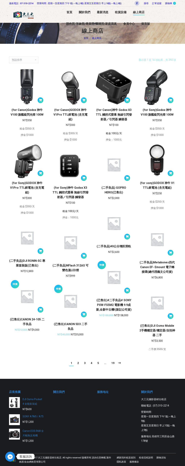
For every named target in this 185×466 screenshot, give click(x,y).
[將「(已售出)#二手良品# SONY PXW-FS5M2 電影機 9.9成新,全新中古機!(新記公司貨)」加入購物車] (127, 290)
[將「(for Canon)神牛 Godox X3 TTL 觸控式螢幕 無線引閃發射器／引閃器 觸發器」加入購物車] (127, 100)
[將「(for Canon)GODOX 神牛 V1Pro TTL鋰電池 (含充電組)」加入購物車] (84, 100)
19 (113, 363)
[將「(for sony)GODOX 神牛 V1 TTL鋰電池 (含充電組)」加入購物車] (170, 173)
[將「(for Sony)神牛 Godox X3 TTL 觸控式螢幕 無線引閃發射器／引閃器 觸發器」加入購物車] (84, 178)
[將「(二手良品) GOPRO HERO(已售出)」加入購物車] (127, 178)
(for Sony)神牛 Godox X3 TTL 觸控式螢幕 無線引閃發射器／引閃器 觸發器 (71, 192)
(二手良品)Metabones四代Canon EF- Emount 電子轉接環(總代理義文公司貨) (157, 267)
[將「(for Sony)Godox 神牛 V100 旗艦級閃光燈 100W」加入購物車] (170, 100)
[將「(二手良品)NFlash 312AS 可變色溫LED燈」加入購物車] (84, 256)
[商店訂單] (23, 59)
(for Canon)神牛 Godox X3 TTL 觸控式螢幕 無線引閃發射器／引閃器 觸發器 (114, 114)
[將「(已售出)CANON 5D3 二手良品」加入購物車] (84, 314)
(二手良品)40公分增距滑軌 (114, 246)
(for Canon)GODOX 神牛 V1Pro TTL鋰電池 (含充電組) (70, 114)
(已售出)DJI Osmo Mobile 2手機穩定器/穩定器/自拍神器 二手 (157, 330)
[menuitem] (157, 3)
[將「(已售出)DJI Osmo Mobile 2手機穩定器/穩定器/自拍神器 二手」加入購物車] (170, 316)
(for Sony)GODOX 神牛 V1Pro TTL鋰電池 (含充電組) (27, 187)
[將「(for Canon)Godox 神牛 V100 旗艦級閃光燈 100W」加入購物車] (40, 100)
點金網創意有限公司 (35, 461)
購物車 (170, 3)
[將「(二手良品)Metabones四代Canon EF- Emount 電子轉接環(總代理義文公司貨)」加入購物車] (170, 253)
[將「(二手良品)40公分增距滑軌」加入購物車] (127, 237)
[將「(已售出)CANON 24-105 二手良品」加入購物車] (40, 310)
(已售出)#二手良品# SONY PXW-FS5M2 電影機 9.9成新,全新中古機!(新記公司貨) (114, 304)
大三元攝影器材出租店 (49, 457)
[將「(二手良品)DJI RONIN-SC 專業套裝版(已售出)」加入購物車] (40, 251)
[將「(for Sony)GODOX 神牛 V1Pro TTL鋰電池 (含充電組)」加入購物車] (40, 173)
